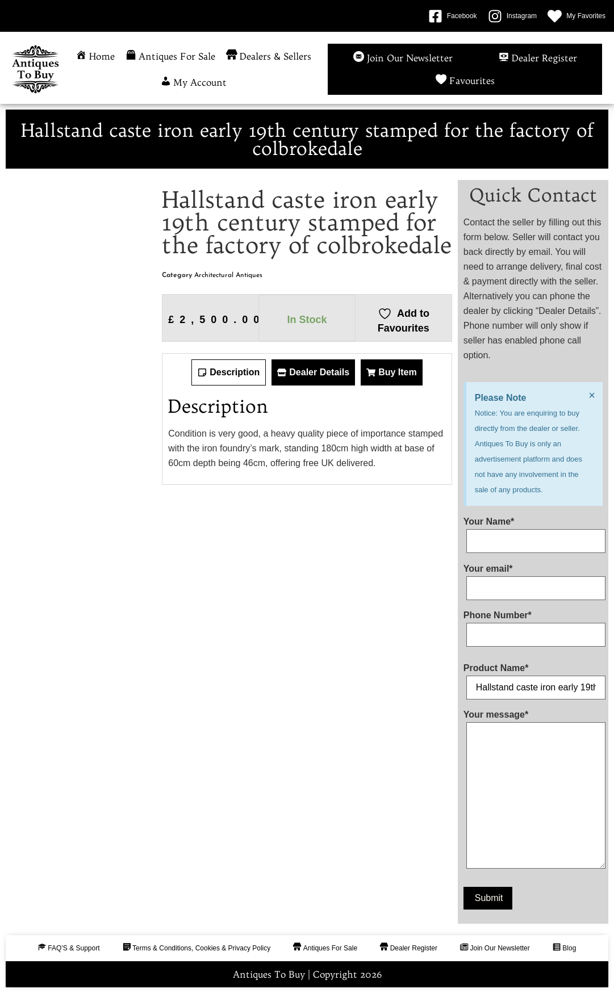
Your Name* (533, 531)
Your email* (533, 578)
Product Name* (533, 678)
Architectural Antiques (228, 275)
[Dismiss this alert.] (592, 395)
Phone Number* (533, 625)
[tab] (228, 372)
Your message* (533, 791)
